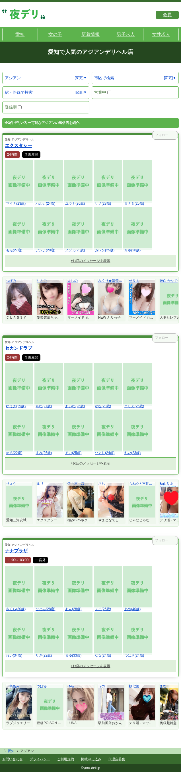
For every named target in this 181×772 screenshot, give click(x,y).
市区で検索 (104, 78)
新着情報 (90, 34)
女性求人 (161, 34)
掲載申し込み (91, 759)
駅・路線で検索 (19, 92)
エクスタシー (18, 145)
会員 (167, 14)
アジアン (13, 78)
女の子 (55, 34)
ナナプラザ (16, 550)
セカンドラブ (18, 348)
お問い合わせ (12, 759)
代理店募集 (116, 759)
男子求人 (126, 34)
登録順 (13, 107)
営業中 (102, 92)
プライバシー (40, 759)
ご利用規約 (65, 759)
